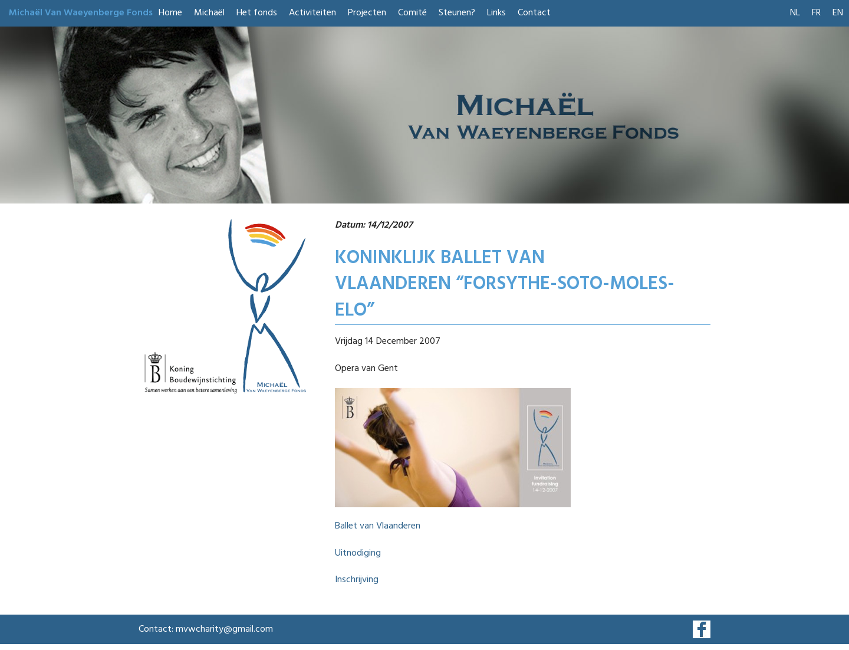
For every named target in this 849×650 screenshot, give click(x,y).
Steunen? (457, 13)
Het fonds (256, 13)
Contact (534, 13)
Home (170, 13)
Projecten (367, 13)
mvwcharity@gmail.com (224, 629)
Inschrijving (357, 579)
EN (837, 13)
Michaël (209, 13)
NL (795, 13)
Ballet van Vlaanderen (377, 526)
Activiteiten (312, 13)
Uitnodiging (358, 553)
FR (816, 13)
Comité (412, 13)
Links (496, 13)
